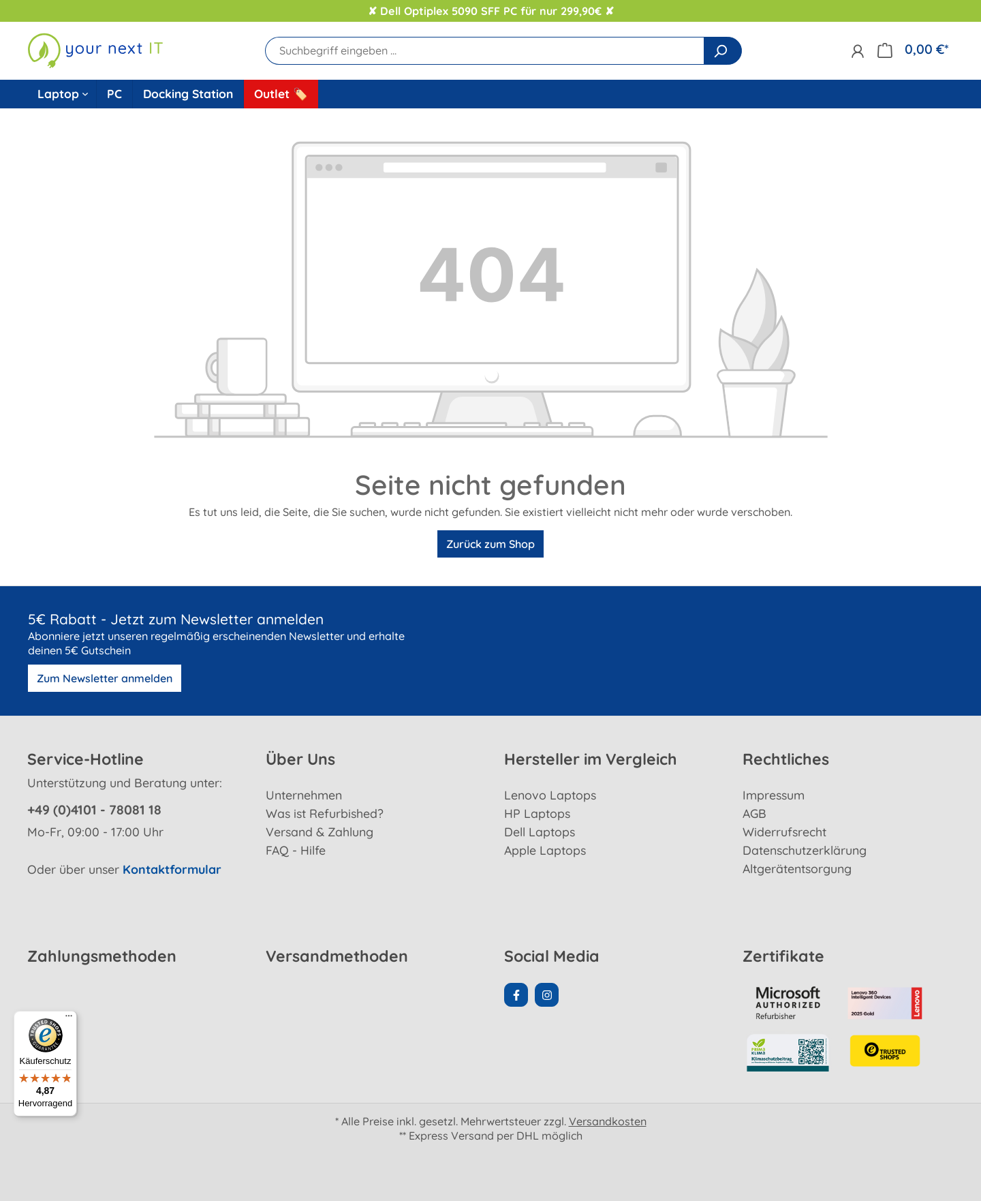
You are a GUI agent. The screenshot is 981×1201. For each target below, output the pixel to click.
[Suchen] (723, 51)
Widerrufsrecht (784, 831)
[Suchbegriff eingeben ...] (484, 51)
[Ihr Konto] (857, 50)
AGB (754, 813)
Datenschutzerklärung (805, 849)
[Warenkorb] (913, 49)
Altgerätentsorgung (797, 868)
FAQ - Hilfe (296, 849)
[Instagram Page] (547, 995)
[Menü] (69, 1019)
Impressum (774, 794)
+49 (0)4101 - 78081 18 (94, 810)
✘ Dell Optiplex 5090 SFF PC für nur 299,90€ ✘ (491, 11)
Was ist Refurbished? (325, 813)
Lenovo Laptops (550, 794)
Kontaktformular (172, 869)
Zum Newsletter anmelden (104, 678)
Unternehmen (304, 794)
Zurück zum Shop (490, 544)
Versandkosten (608, 1121)
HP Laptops (537, 813)
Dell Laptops (539, 831)
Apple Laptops (545, 849)
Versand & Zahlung (319, 831)
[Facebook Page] (516, 995)
